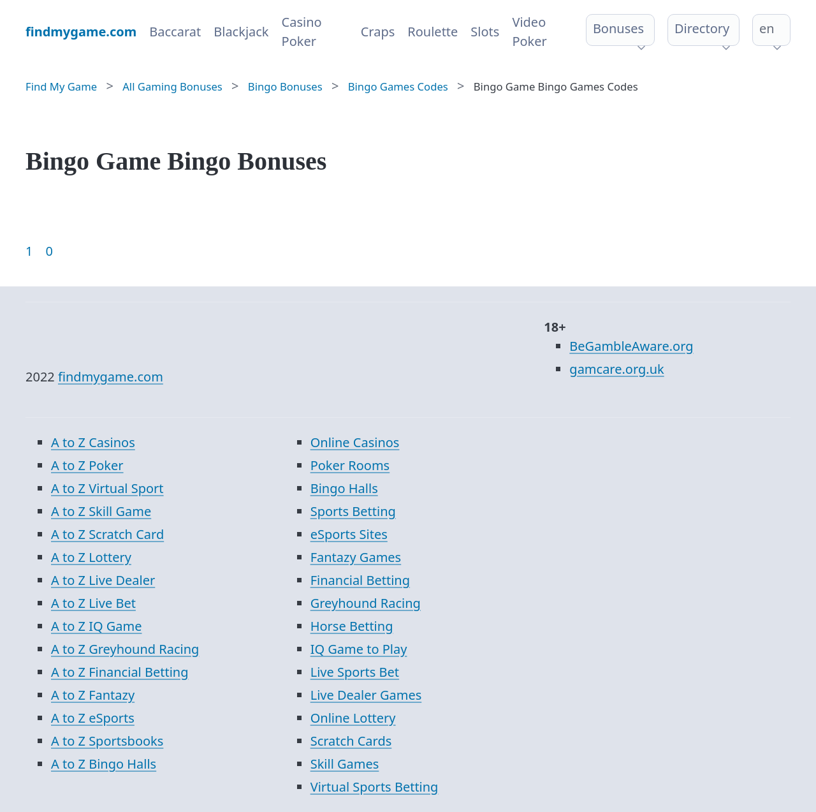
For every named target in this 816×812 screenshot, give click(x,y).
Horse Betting (351, 626)
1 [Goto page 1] (29, 251)
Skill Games (344, 763)
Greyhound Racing (365, 603)
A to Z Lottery (91, 557)
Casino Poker (302, 31)
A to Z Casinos (93, 442)
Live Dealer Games (366, 695)
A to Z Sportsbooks (107, 740)
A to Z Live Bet (93, 603)
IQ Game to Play (358, 649)
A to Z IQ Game (96, 626)
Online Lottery (353, 718)
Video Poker (529, 31)
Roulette (432, 31)
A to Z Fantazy (93, 695)
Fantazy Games (356, 557)
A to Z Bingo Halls (103, 763)
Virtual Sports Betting (374, 786)
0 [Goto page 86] (48, 251)
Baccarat (175, 31)
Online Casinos (355, 442)
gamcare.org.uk (616, 369)
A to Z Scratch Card (107, 534)
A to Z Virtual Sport (107, 488)
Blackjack (241, 31)
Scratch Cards (351, 740)
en (767, 28)
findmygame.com (110, 376)
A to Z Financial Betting (120, 672)
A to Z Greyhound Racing (125, 649)
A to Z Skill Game (101, 511)
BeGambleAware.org (631, 346)
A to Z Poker (87, 465)
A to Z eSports (93, 718)
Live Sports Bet (354, 672)
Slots (484, 31)
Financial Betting (360, 580)
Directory (701, 28)
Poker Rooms (350, 465)
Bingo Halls (344, 488)
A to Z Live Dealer (103, 580)
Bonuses (618, 28)
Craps (378, 31)
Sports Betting (353, 511)
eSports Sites (349, 534)
